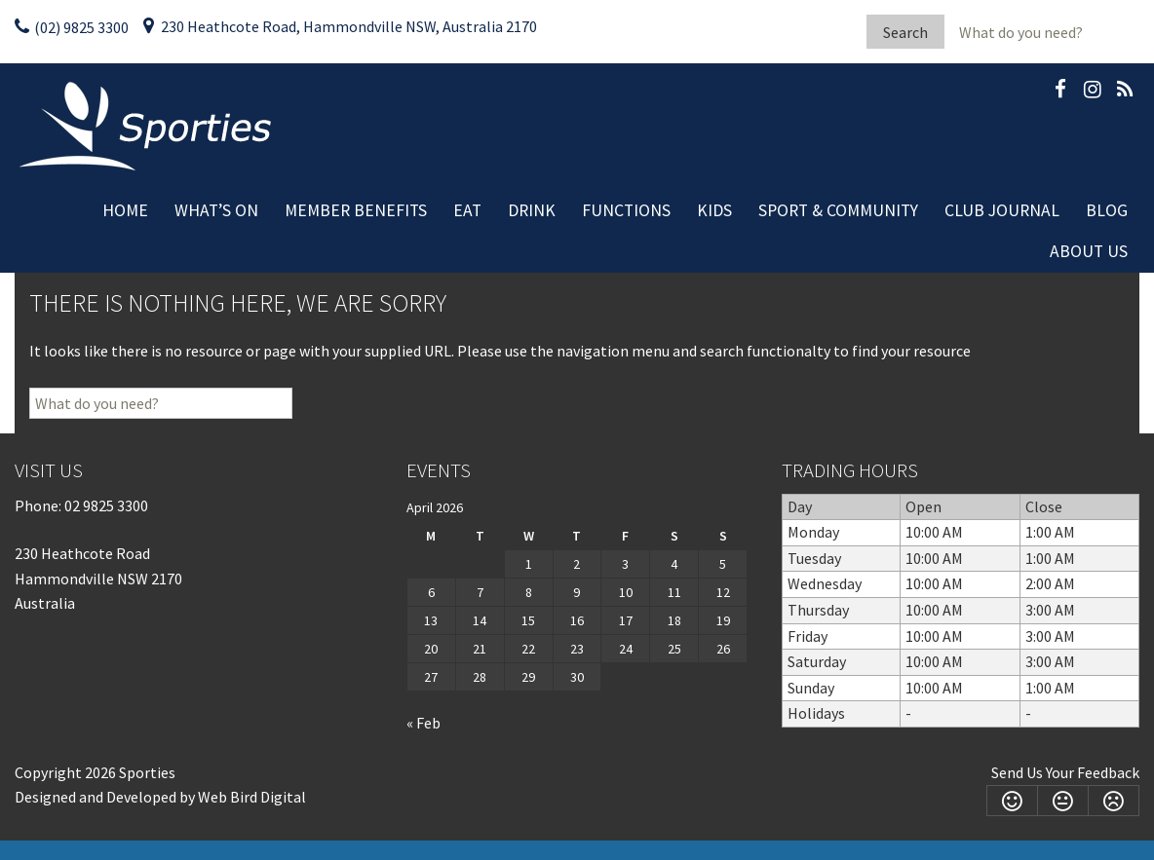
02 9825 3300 (106, 505)
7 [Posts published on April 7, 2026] (480, 592)
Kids (714, 210)
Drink (532, 210)
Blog (1107, 210)
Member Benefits (356, 210)
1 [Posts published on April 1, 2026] (528, 564)
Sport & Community (838, 210)
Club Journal (1001, 210)
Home (125, 210)
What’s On (216, 210)
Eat (467, 210)
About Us (1089, 251)
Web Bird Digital (252, 796)
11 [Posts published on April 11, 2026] (674, 592)
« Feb (423, 722)
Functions (626, 210)
